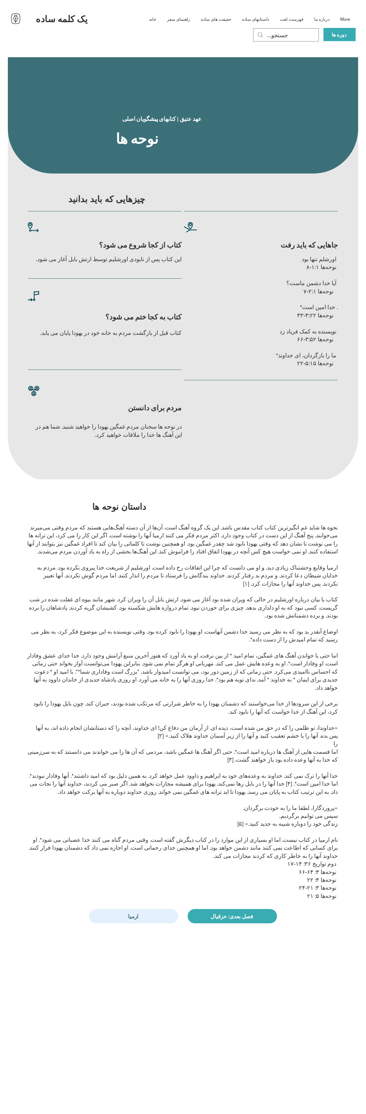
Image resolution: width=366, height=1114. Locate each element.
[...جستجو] (285, 35)
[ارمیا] (133, 916)
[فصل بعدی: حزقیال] (232, 916)
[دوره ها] (339, 34)
